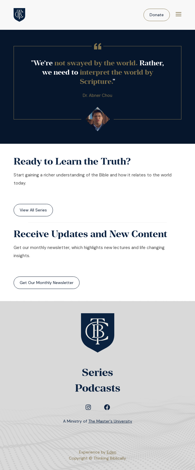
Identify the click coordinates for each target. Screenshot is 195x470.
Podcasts (97, 388)
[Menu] (178, 15)
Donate (157, 14)
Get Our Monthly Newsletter (46, 282)
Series (97, 372)
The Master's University (110, 421)
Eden (111, 452)
